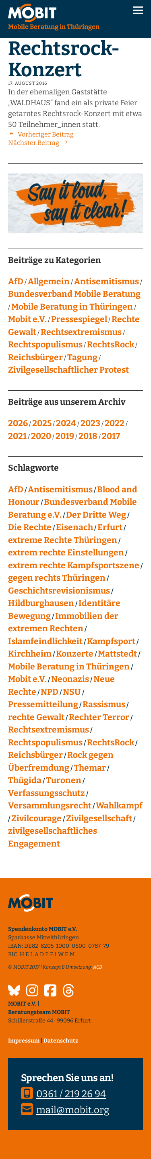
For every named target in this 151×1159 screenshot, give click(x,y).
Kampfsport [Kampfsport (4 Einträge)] (111, 641)
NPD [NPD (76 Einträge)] (49, 692)
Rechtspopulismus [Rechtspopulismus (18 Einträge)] (45, 742)
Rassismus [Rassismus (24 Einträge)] (104, 704)
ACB (97, 967)
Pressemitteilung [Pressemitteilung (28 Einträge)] (43, 704)
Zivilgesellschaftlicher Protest (68, 370)
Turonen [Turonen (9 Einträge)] (63, 780)
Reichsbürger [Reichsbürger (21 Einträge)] (35, 755)
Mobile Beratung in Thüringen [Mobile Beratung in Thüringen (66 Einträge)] (69, 666)
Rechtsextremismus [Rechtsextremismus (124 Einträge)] (48, 729)
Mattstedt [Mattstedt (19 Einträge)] (117, 654)
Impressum (23, 1040)
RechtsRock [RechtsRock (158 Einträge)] (110, 742)
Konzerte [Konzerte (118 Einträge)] (74, 654)
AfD (15, 281)
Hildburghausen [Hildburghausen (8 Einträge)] (41, 603)
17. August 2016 (27, 83)
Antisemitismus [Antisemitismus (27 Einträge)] (60, 489)
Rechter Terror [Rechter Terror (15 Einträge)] (99, 717)
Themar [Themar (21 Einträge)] (90, 768)
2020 (41, 436)
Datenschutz (60, 1040)
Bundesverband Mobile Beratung (74, 294)
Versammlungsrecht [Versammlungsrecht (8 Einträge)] (49, 805)
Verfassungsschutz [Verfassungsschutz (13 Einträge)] (46, 793)
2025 (42, 423)
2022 (114, 423)
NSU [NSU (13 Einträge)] (72, 692)
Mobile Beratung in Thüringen (72, 307)
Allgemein (49, 281)
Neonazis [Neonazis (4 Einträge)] (70, 679)
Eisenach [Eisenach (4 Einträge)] (74, 527)
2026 (18, 423)
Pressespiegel (79, 319)
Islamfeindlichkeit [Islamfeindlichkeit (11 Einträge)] (45, 641)
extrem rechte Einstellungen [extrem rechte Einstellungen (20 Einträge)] (66, 552)
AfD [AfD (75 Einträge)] (15, 489)
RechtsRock (110, 344)
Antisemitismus (106, 281)
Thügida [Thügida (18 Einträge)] (24, 780)
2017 (111, 436)
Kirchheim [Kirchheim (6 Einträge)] (30, 654)
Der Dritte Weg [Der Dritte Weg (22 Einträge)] (96, 515)
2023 (90, 423)
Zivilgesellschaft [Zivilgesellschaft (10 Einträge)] (99, 818)
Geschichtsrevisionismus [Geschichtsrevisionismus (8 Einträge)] (59, 591)
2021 (17, 436)
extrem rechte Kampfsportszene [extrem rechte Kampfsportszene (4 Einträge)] (73, 565)
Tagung (82, 357)
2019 (65, 436)
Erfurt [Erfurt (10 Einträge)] (109, 527)
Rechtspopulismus (45, 344)
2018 (88, 436)
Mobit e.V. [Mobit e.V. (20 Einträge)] (27, 679)
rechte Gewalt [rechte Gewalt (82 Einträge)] (36, 717)
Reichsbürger (35, 357)
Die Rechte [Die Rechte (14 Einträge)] (30, 527)
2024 (66, 423)
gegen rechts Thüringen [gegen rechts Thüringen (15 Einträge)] (56, 578)
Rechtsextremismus (81, 332)
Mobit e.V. (27, 319)
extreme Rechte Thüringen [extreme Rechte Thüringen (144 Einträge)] (62, 540)
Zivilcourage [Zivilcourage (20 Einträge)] (36, 818)
